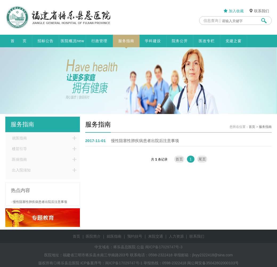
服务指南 (126, 43)
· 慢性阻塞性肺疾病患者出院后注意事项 (39, 202)
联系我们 (259, 11)
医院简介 (93, 236)
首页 (252, 127)
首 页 (19, 41)
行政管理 (99, 41)
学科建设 (153, 41)
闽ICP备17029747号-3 (163, 247)
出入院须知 (21, 170)
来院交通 (155, 236)
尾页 (202, 159)
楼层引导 (19, 149)
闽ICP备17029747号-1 (123, 263)
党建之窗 (234, 41)
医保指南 (19, 159)
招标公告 (46, 41)
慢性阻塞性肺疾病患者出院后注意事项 (132, 140)
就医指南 (19, 138)
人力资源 (176, 236)
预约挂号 (134, 236)
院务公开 (180, 41)
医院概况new (72, 41)
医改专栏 (207, 41)
